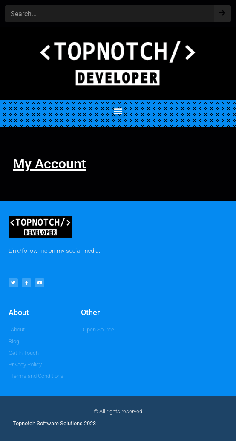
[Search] (222, 11)
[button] (118, 111)
